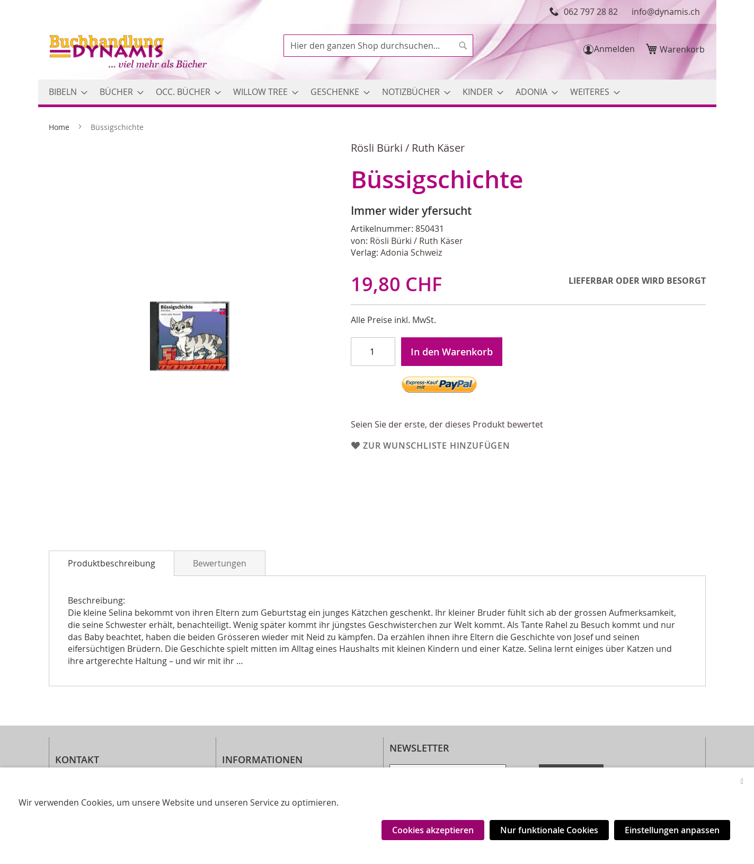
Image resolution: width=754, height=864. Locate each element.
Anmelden (614, 49)
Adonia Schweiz (411, 252)
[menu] (377, 92)
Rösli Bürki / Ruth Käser (408, 148)
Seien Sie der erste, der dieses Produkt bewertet (447, 424)
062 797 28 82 (591, 12)
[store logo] (129, 52)
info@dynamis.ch (666, 12)
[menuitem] (64, 92)
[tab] (111, 563)
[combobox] (378, 45)
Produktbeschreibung (111, 563)
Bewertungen (219, 563)
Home (59, 127)
